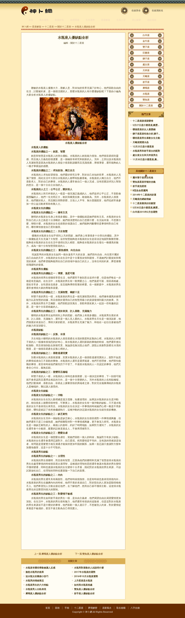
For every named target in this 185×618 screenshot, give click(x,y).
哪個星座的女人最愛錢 (144, 129)
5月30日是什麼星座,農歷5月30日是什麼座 (154, 207)
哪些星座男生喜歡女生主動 (146, 138)
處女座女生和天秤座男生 (145, 155)
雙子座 (146, 47)
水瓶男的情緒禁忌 (35, 580)
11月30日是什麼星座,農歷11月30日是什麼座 (155, 159)
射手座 (146, 82)
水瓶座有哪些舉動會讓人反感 (40, 567)
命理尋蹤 (74, 20)
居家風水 (106, 608)
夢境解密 (92, 608)
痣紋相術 (151, 20)
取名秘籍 (120, 608)
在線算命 (136, 10)
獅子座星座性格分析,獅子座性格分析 (151, 133)
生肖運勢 (90, 20)
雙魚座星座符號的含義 (144, 182)
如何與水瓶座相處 (83, 585)
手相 (67, 608)
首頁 (31, 20)
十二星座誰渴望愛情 (143, 121)
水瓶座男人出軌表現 (36, 589)
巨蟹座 (146, 52)
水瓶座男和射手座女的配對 (146, 151)
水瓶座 (146, 93)
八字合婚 (135, 608)
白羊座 (146, 35)
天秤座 (146, 70)
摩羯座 (146, 88)
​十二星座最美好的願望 (144, 203)
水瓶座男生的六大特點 (37, 585)
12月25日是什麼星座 (143, 146)
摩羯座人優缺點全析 (52, 554)
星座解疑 (105, 20)
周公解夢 (136, 20)
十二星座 (49, 26)
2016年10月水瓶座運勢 (86, 576)
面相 (57, 608)
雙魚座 (146, 99)
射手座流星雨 (139, 186)
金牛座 (146, 41)
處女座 (146, 64)
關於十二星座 (64, 26)
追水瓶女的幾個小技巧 (37, 576)
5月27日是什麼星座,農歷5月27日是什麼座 (154, 125)
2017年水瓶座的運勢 (84, 572)
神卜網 (25, 26)
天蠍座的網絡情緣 (142, 199)
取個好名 (59, 20)
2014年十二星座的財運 (144, 194)
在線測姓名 (157, 10)
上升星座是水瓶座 (83, 580)
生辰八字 (121, 20)
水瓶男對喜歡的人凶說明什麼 (89, 567)
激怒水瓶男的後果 (35, 572)
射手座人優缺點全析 (84, 593)
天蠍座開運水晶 (141, 142)
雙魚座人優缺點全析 (92, 554)
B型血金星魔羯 (140, 190)
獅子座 (146, 58)
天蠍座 (146, 76)
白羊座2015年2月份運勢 (145, 212)
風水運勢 (44, 20)
